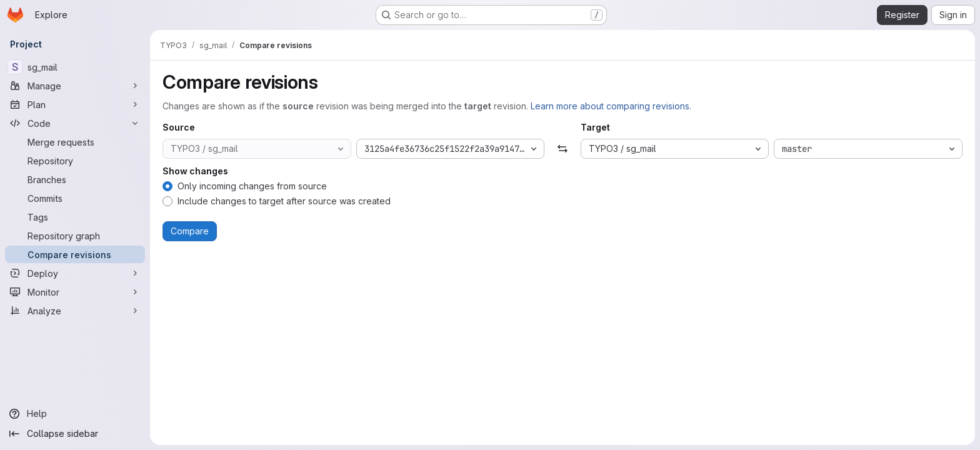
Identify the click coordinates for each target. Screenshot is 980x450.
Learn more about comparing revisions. (611, 106)
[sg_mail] (75, 67)
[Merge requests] (75, 142)
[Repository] (75, 160)
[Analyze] (75, 310)
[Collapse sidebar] (75, 433)
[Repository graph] (75, 235)
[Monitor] (75, 292)
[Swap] (562, 149)
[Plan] (75, 104)
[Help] (75, 413)
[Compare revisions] (75, 254)
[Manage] (75, 85)
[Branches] (75, 179)
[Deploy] (75, 273)
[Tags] (75, 217)
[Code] (75, 123)
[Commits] (75, 198)
